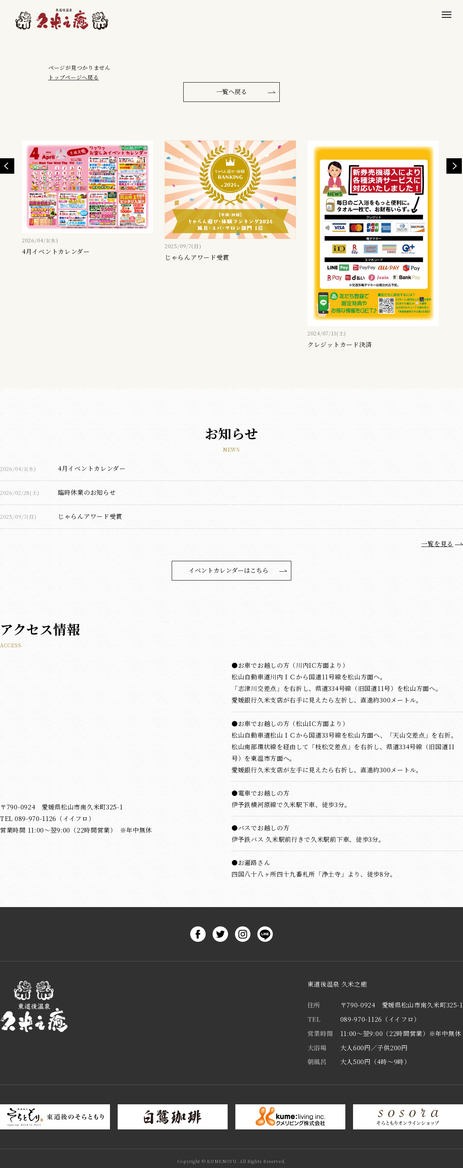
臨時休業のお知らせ (87, 492)
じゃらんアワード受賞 (90, 516)
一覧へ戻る (231, 91)
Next (454, 166)
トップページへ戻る (73, 77)
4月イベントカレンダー (92, 468)
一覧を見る (437, 543)
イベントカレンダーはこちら (229, 570)
